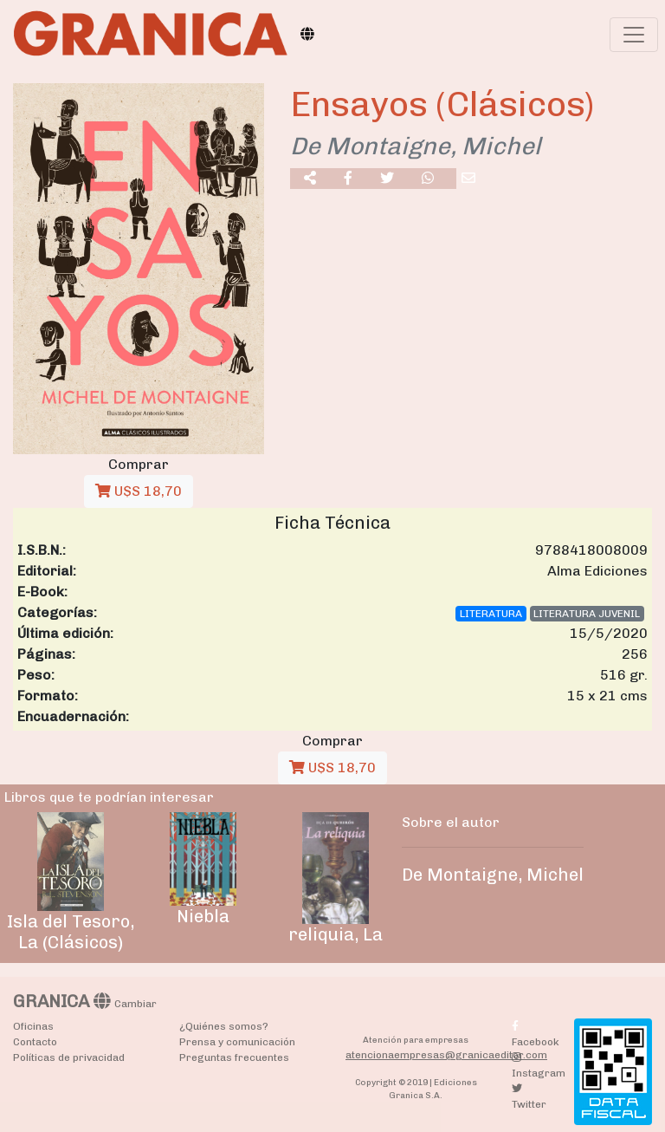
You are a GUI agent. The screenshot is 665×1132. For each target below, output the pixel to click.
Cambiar (135, 1004)
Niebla (203, 916)
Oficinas (33, 1026)
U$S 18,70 (138, 491)
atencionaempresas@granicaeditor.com (446, 1055)
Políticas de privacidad (69, 1057)
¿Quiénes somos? (223, 1026)
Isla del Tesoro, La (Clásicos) (70, 932)
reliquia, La (335, 934)
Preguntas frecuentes (234, 1057)
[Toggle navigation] (634, 34)
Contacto (35, 1042)
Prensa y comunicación (237, 1042)
